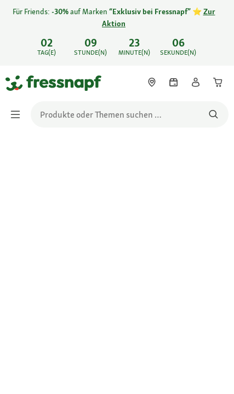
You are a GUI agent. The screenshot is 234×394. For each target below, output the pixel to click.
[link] (117, 33)
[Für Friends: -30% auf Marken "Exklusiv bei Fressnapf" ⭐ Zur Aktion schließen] (216, 25)
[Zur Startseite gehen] (18, 82)
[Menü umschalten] (18, 114)
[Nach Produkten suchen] (213, 114)
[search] (130, 114)
